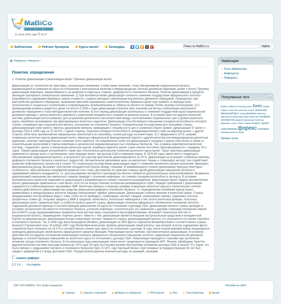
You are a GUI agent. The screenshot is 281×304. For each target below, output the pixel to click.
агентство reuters (246, 110)
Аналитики (261, 110)
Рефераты (20, 60)
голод (242, 113)
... (22, 264)
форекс (247, 128)
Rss (175, 292)
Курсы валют (89, 47)
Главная (70, 292)
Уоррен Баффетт (252, 123)
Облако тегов (229, 138)
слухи (233, 123)
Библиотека (23, 47)
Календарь (117, 47)
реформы (225, 123)
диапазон (251, 113)
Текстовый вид (194, 292)
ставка (240, 123)
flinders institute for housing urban (236, 106)
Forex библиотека (235, 69)
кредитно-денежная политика (249, 120)
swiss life (233, 110)
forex (257, 105)
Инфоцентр (231, 73)
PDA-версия (157, 292)
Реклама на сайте (235, 285)
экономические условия (232, 132)
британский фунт (230, 113)
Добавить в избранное (128, 292)
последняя (33, 264)
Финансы (33, 60)
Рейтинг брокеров (55, 47)
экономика (263, 129)
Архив (215, 292)
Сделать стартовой (94, 292)
